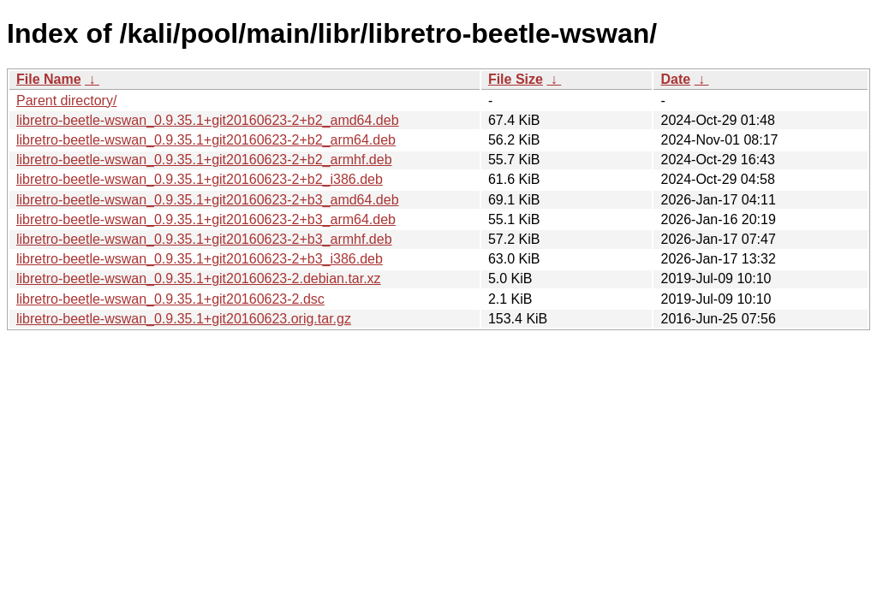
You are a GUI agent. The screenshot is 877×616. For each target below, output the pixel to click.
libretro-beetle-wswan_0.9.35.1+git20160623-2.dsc (170, 299)
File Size (515, 79)
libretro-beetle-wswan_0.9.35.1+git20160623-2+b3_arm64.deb (206, 219)
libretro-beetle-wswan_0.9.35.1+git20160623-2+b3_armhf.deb (204, 239)
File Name (48, 79)
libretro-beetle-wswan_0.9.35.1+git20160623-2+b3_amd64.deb (207, 199)
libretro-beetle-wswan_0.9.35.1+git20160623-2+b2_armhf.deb (204, 159)
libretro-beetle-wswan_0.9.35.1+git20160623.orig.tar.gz (183, 318)
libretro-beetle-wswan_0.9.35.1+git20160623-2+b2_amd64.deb (207, 120)
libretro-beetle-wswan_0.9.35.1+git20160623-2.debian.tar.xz (198, 278)
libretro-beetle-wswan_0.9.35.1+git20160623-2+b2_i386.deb (199, 179)
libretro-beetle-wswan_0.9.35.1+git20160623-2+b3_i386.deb (199, 259)
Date (675, 79)
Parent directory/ (66, 100)
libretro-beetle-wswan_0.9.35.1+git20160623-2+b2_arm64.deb (206, 140)
